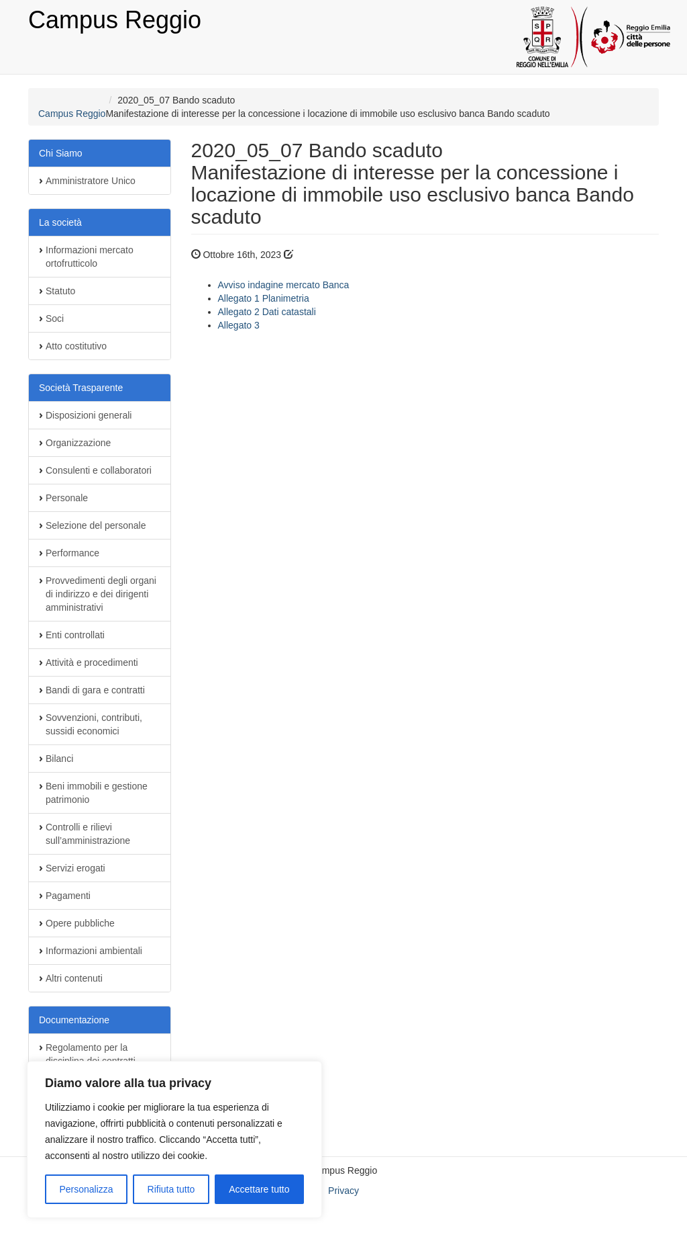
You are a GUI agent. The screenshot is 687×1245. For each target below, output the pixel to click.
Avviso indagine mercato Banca (284, 285)
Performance (72, 553)
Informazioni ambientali (94, 950)
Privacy (343, 1190)
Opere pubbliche (80, 923)
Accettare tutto (259, 1189)
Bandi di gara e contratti (95, 690)
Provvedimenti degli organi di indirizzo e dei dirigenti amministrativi (101, 594)
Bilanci (59, 758)
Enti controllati (75, 635)
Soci (55, 318)
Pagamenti (68, 895)
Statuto (60, 291)
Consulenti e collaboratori (99, 470)
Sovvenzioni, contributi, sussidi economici (94, 724)
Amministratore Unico (91, 180)
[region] (174, 1139)
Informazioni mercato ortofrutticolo (90, 257)
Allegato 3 (239, 325)
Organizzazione (78, 442)
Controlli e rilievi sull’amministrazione (88, 834)
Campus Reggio (114, 20)
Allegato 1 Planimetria (263, 298)
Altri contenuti (74, 978)
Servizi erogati (75, 868)
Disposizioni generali (88, 415)
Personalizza (86, 1189)
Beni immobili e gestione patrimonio (97, 793)
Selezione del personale (96, 525)
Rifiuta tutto (171, 1189)
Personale (67, 497)
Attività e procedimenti (92, 662)
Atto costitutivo (76, 346)
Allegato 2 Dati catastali (267, 311)
